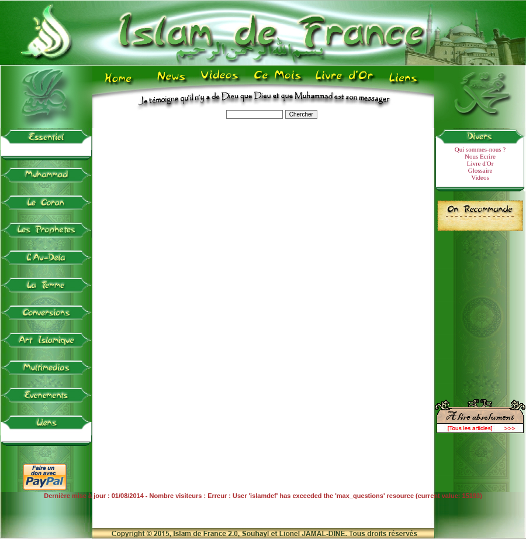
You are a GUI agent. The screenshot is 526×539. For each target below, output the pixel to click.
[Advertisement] (480, 310)
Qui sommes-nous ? (480, 149)
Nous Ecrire (480, 156)
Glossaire (480, 170)
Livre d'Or (480, 163)
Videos (480, 177)
